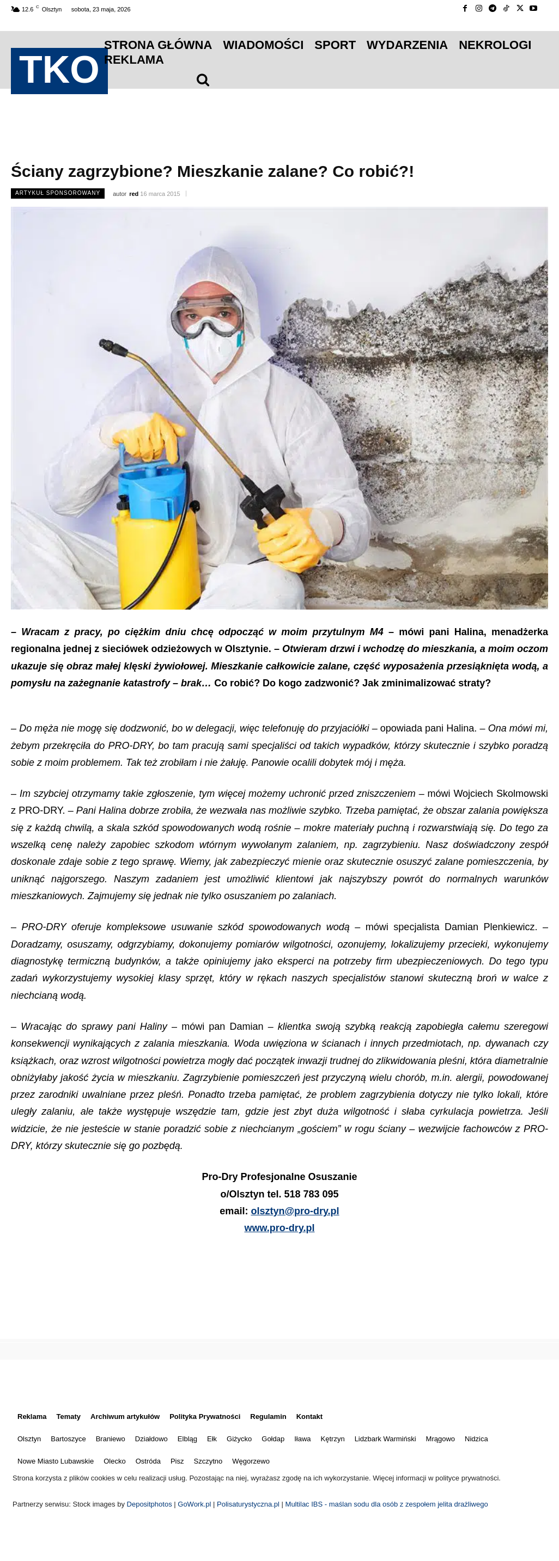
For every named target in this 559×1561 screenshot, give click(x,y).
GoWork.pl (194, 1504)
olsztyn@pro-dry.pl (295, 1211)
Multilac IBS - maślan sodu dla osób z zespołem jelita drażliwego (386, 1504)
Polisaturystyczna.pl (249, 1504)
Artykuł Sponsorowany (58, 193)
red (133, 193)
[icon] (203, 79)
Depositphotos (150, 1504)
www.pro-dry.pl (280, 1227)
